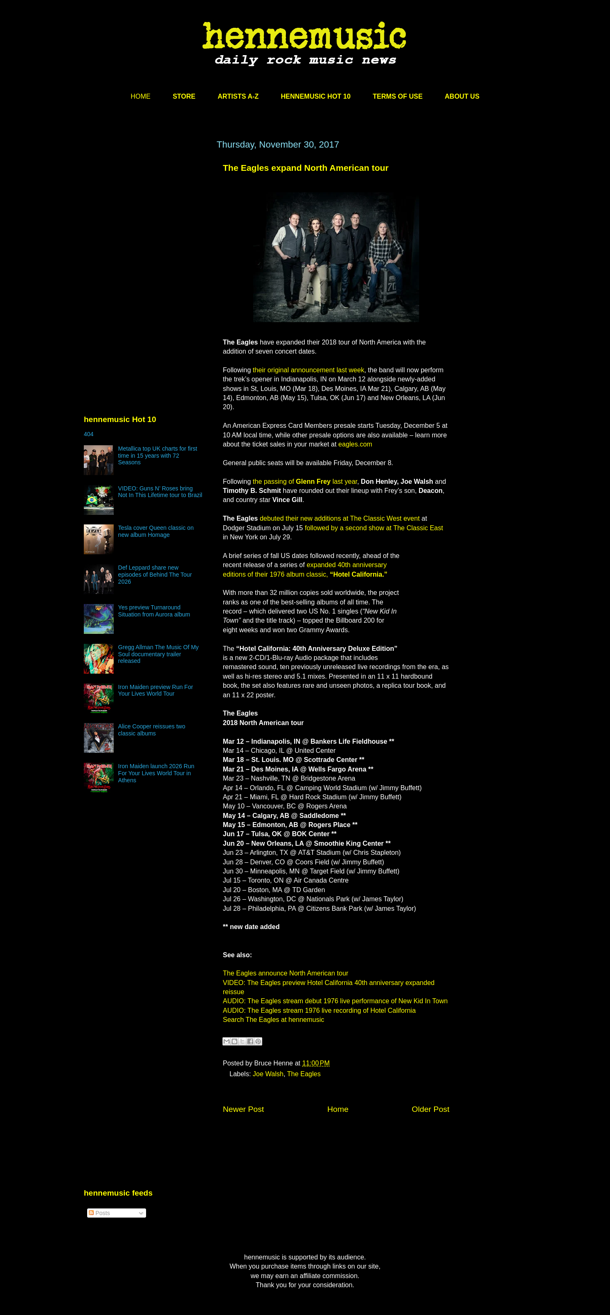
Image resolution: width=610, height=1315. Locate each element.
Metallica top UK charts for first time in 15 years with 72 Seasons (158, 455)
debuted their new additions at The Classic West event (340, 518)
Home (338, 1109)
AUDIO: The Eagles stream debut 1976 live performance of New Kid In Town (335, 1000)
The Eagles (304, 1073)
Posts (99, 1213)
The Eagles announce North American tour (285, 973)
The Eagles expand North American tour (305, 167)
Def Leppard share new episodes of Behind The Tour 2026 (155, 574)
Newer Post (243, 1109)
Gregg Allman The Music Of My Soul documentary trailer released (158, 654)
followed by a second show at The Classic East (374, 527)
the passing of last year (305, 481)
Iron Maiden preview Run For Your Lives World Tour (155, 690)
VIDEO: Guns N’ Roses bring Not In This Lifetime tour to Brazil (160, 492)
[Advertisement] (146, 218)
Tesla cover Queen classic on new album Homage (156, 531)
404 (88, 434)
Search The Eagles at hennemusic (273, 1019)
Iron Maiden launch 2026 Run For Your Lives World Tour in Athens (156, 773)
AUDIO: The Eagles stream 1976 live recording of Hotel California (319, 1010)
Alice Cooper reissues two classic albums (151, 730)
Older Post (430, 1109)
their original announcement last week (308, 370)
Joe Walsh (268, 1073)
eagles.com (355, 444)
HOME (141, 96)
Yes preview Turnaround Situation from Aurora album (154, 611)
